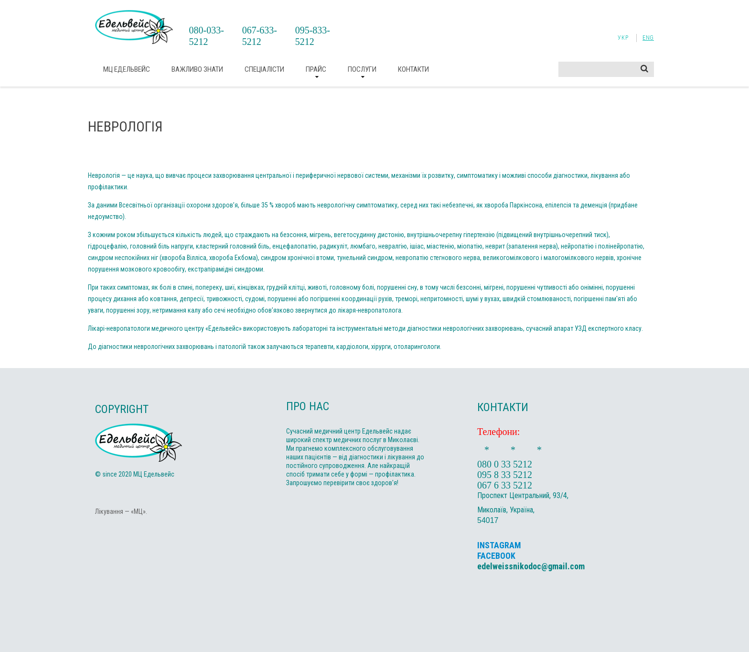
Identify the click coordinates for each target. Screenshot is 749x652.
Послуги (362, 69)
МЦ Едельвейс (126, 69)
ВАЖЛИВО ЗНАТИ (197, 69)
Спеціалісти (264, 69)
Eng (648, 37)
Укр (623, 37)
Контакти (413, 69)
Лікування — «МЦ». (121, 511)
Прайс (316, 69)
